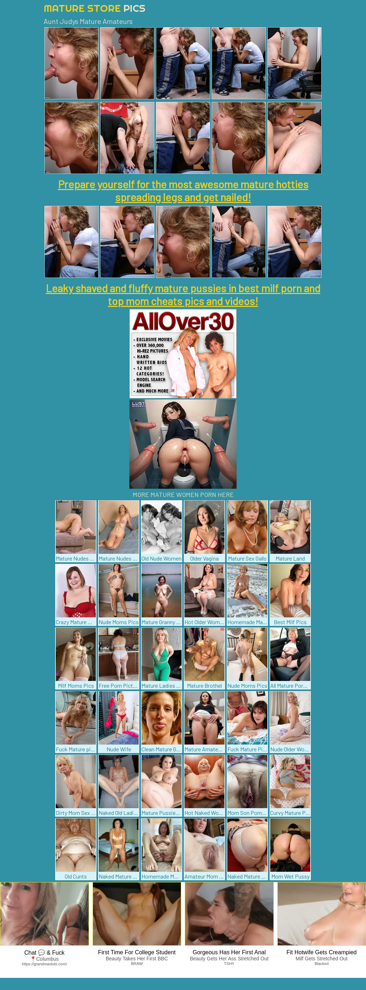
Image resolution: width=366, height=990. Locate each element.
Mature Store (94, 8)
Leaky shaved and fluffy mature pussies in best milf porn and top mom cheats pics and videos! (183, 294)
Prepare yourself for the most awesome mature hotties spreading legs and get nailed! (183, 190)
